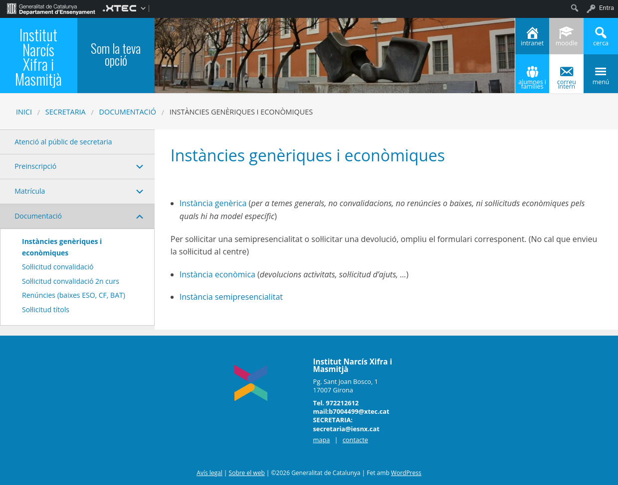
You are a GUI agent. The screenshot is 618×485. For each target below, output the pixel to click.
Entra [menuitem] (606, 7)
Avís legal (209, 473)
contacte (355, 439)
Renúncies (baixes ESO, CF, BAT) (73, 295)
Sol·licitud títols (45, 309)
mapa (321, 439)
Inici (24, 112)
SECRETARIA (65, 112)
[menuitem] (51, 8)
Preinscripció (35, 166)
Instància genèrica (213, 203)
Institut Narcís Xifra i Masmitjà (38, 57)
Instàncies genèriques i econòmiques (62, 247)
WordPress (406, 473)
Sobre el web (247, 473)
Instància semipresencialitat (232, 296)
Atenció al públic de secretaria (63, 141)
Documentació (127, 112)
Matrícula (29, 191)
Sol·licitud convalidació (57, 266)
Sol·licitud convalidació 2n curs (70, 281)
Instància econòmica (217, 274)
